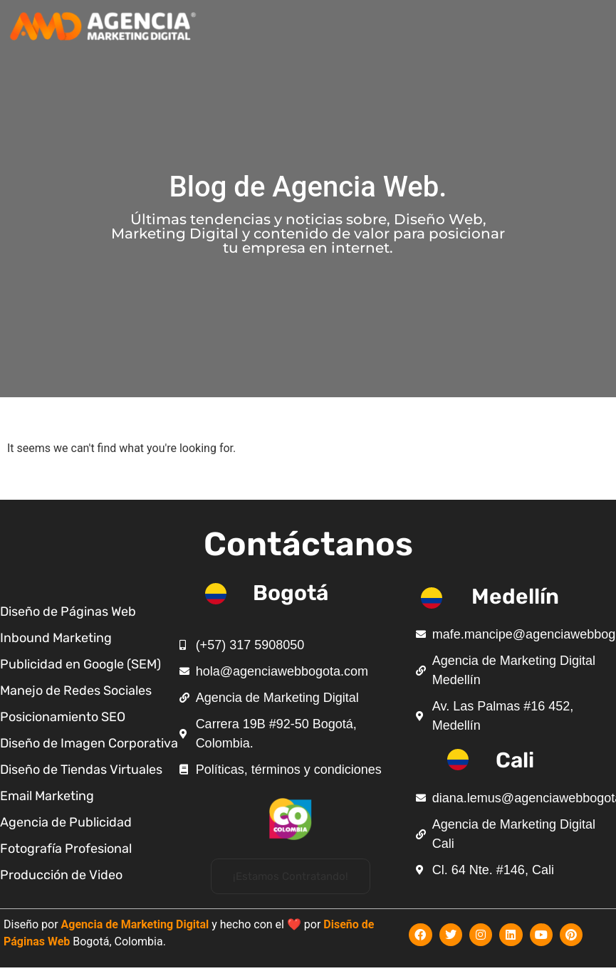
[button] (290, 876)
